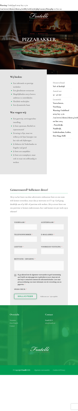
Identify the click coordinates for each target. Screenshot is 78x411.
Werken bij (43, 33)
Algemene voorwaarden (42, 370)
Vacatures (13, 320)
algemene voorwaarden (39, 275)
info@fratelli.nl (50, 323)
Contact (12, 326)
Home (32, 33)
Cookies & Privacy (59, 370)
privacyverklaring (23, 282)
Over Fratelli (14, 323)
